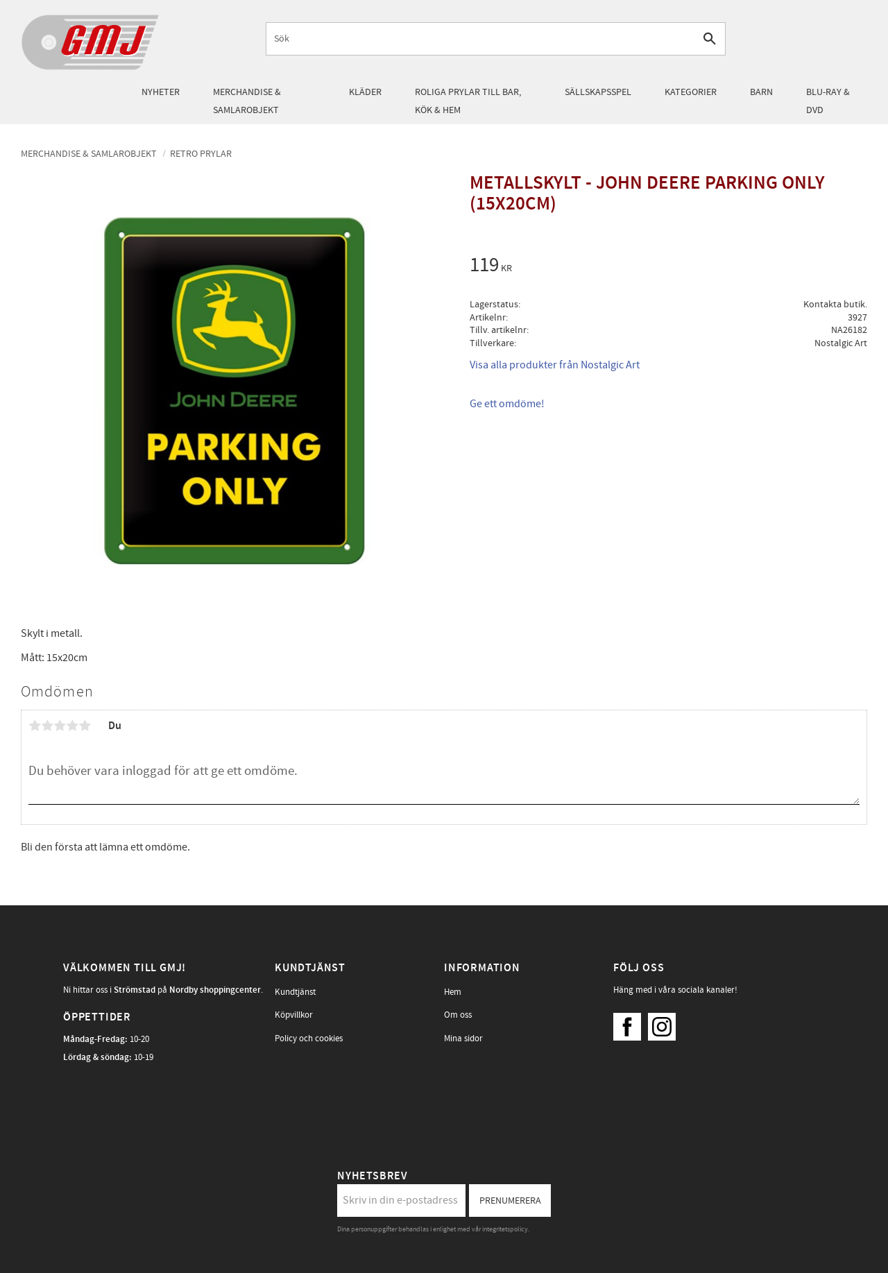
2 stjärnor (47, 725)
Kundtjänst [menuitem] (295, 992)
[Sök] (709, 38)
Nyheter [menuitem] (161, 92)
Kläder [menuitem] (365, 92)
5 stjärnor (84, 725)
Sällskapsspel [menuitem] (598, 92)
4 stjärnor (72, 725)
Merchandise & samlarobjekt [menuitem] (247, 101)
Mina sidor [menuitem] (463, 1038)
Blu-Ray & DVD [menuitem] (828, 101)
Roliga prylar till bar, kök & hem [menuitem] (468, 101)
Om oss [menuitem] (458, 1014)
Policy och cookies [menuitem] (309, 1038)
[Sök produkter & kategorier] (480, 38)
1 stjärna (34, 725)
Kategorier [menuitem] (691, 92)
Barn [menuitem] (761, 92)
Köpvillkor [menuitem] (294, 1014)
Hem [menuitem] (452, 992)
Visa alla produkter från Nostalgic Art (555, 365)
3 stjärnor (59, 725)
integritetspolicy (505, 1229)
